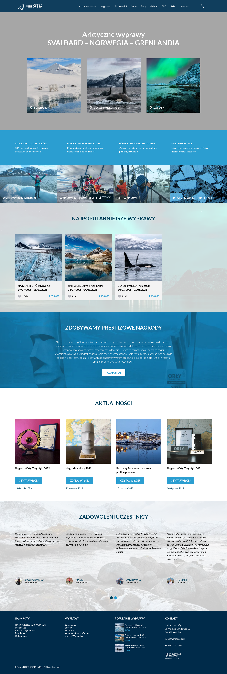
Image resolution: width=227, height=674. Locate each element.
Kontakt (185, 6)
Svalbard (69, 630)
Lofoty (68, 627)
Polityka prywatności (25, 630)
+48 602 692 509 (173, 645)
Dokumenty (21, 635)
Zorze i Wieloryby (74, 635)
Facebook (195, 6)
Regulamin (20, 633)
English (210, 8)
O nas (134, 6)
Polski (210, 4)
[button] (111, 597)
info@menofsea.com (175, 638)
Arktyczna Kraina (87, 6)
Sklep (173, 6)
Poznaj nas (114, 372)
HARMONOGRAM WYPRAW (30, 624)
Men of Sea (20, 627)
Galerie (153, 6)
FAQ (164, 6)
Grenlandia (70, 624)
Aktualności (121, 6)
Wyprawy (105, 6)
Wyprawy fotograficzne (77, 633)
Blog (143, 6)
